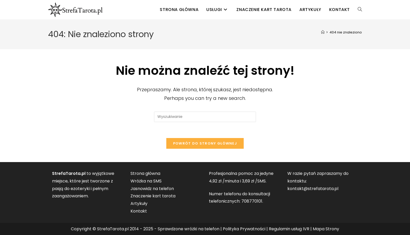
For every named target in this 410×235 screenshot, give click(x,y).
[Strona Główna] (322, 32)
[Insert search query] (205, 117)
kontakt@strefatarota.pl (312, 189)
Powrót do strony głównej (205, 143)
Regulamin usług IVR (289, 229)
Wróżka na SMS (146, 181)
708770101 (251, 201)
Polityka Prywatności (244, 229)
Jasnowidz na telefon (152, 189)
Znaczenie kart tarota (152, 196)
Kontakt (138, 211)
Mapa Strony (326, 229)
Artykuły (138, 203)
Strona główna (145, 173)
